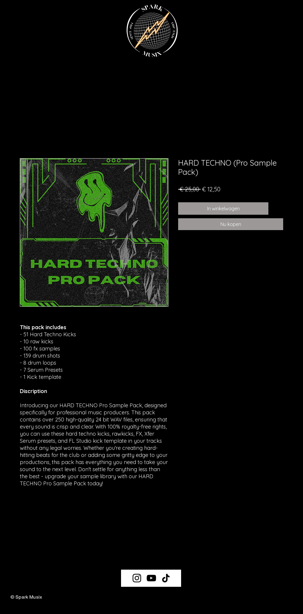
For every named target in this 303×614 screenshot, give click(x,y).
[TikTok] (166, 578)
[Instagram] (137, 578)
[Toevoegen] (277, 208)
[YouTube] (151, 578)
